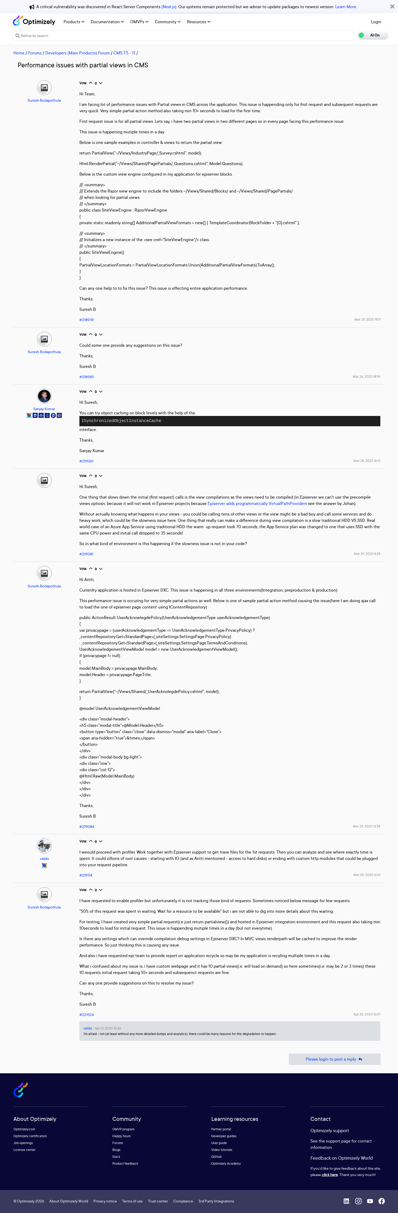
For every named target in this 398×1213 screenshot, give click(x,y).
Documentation (107, 22)
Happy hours (121, 1136)
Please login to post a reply (335, 1059)
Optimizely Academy (226, 1163)
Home (19, 53)
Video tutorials (221, 1150)
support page (338, 1141)
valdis (44, 858)
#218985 (86, 376)
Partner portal (221, 1129)
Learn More (345, 7)
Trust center (158, 1200)
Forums (35, 53)
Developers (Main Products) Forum (77, 53)
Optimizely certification (30, 1136)
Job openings (23, 1143)
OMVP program (123, 1129)
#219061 (86, 460)
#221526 (86, 1014)
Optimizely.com (24, 1129)
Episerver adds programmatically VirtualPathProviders (257, 503)
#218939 (86, 319)
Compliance (183, 1200)
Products (74, 22)
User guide (219, 1143)
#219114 (85, 875)
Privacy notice (105, 1200)
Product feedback (125, 1163)
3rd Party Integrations (216, 1200)
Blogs (116, 1150)
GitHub (216, 1156)
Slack (116, 1156)
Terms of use (132, 1200)
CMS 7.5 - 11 (124, 53)
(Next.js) (168, 7)
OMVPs (139, 22)
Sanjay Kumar (44, 408)
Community (168, 22)
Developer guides (224, 1136)
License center (24, 1150)
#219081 (86, 553)
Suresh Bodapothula (44, 100)
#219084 (86, 826)
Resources (198, 22)
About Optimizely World (68, 1200)
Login (376, 22)
